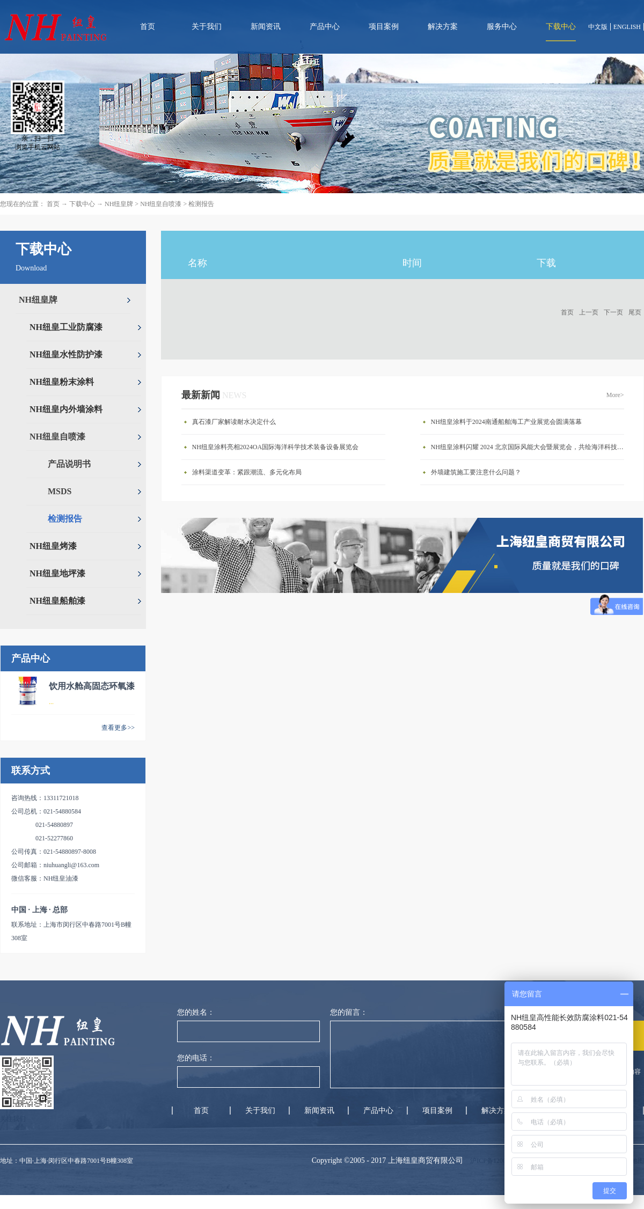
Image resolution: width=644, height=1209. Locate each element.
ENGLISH (627, 27)
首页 (147, 27)
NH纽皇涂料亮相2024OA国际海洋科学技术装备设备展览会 (275, 447)
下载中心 (82, 204)
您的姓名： (196, 1012)
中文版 (598, 27)
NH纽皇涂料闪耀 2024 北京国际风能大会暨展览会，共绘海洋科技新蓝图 (530, 447)
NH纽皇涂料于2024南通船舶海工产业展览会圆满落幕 (506, 422)
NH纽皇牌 (119, 204)
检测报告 (201, 204)
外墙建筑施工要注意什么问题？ (476, 472)
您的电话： (196, 1058)
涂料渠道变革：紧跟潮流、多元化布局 (247, 472)
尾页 (634, 312)
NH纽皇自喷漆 (160, 204)
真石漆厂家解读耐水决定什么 (234, 422)
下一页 (613, 312)
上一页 (588, 312)
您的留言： (349, 1012)
